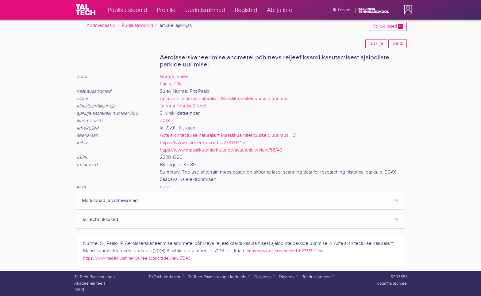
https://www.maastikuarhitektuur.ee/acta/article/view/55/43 (221, 150)
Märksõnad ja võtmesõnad (110, 201)
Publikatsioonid (137, 25)
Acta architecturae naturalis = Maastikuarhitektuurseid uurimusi (224, 99)
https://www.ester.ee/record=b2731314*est (204, 143)
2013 (165, 121)
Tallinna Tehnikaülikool (183, 106)
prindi (397, 43)
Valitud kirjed (388, 26)
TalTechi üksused (100, 220)
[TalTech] (85, 10)
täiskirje (376, 43)
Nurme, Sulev (174, 77)
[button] (406, 10)
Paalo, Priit (170, 84)
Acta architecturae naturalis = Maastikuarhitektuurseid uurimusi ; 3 (228, 135)
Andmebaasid (101, 25)
